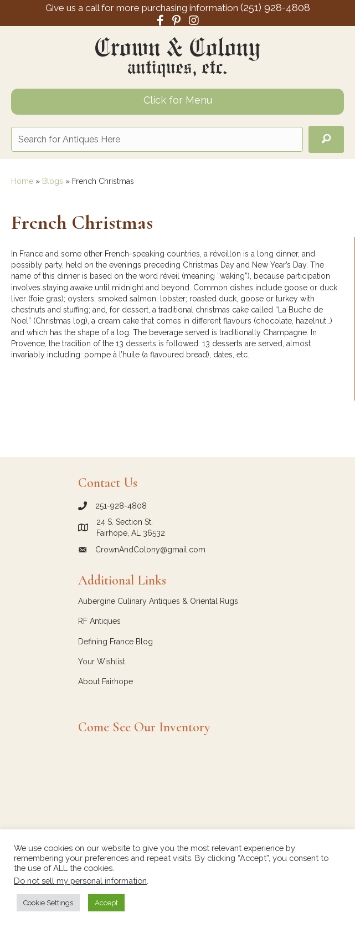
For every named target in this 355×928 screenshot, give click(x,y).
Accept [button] (106, 903)
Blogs (52, 181)
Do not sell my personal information (80, 880)
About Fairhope (105, 681)
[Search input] (157, 139)
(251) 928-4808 (275, 7)
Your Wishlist (101, 661)
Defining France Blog (115, 641)
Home (22, 181)
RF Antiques (99, 621)
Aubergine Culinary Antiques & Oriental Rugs (158, 601)
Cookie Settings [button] (48, 903)
